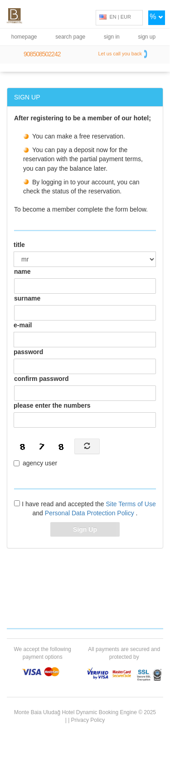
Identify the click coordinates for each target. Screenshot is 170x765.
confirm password (41, 378)
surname (27, 298)
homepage (24, 37)
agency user (35, 463)
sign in (112, 37)
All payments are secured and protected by (124, 653)
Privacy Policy (88, 720)
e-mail (23, 325)
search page (70, 37)
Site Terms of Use (130, 504)
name (22, 271)
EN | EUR (115, 17)
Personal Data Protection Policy (90, 513)
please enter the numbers (52, 405)
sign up (147, 37)
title (19, 244)
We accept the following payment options (42, 653)
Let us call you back (123, 54)
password (28, 351)
